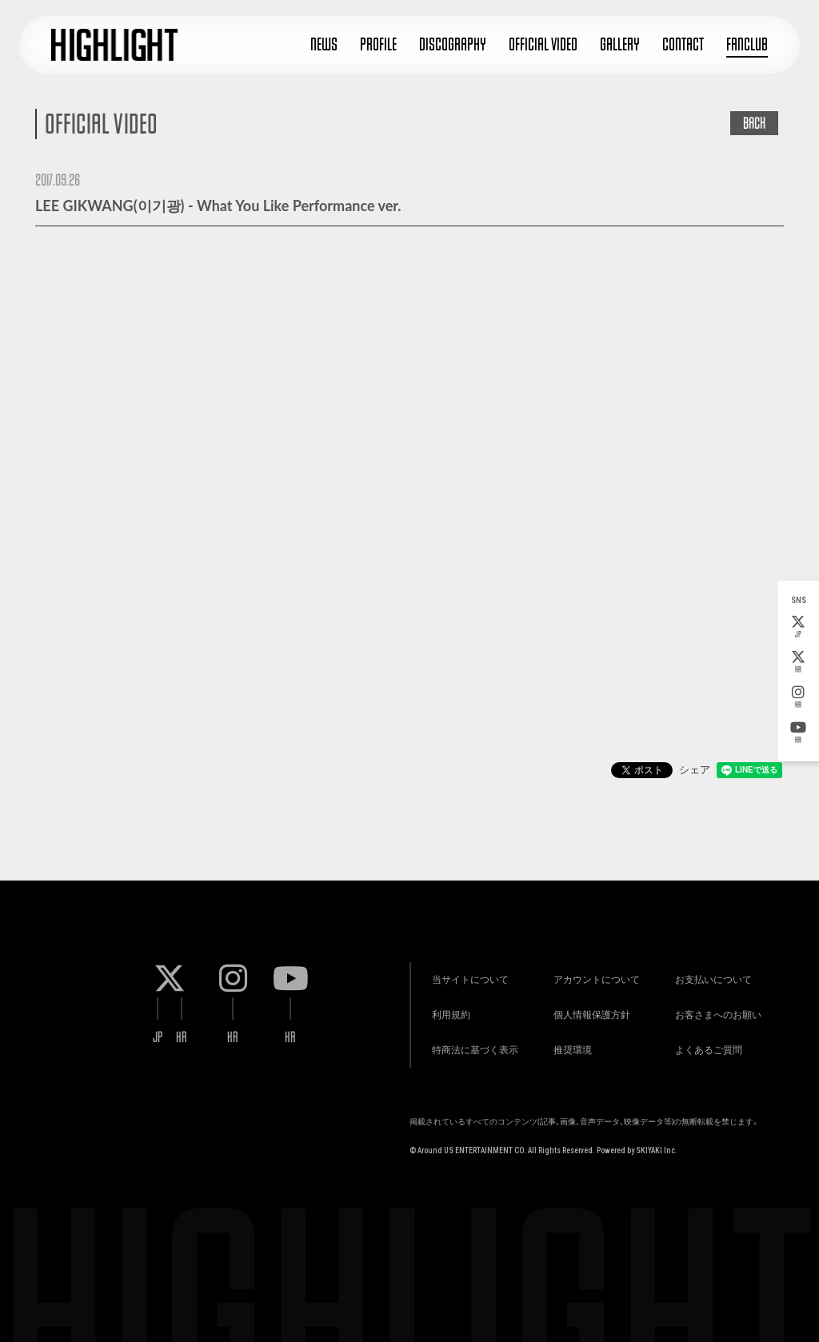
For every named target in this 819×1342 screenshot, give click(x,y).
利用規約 (441, 1004)
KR (798, 662)
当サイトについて (460, 964)
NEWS (324, 44)
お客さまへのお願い (708, 1004)
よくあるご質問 (699, 1044)
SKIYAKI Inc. (656, 1147)
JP (798, 627)
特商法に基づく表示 (465, 1044)
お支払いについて (703, 964)
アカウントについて (587, 964)
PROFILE (378, 44)
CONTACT (683, 44)
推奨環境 (563, 1044)
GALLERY (620, 44)
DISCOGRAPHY (452, 44)
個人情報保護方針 (582, 1004)
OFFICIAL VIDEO (543, 44)
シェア (694, 769)
